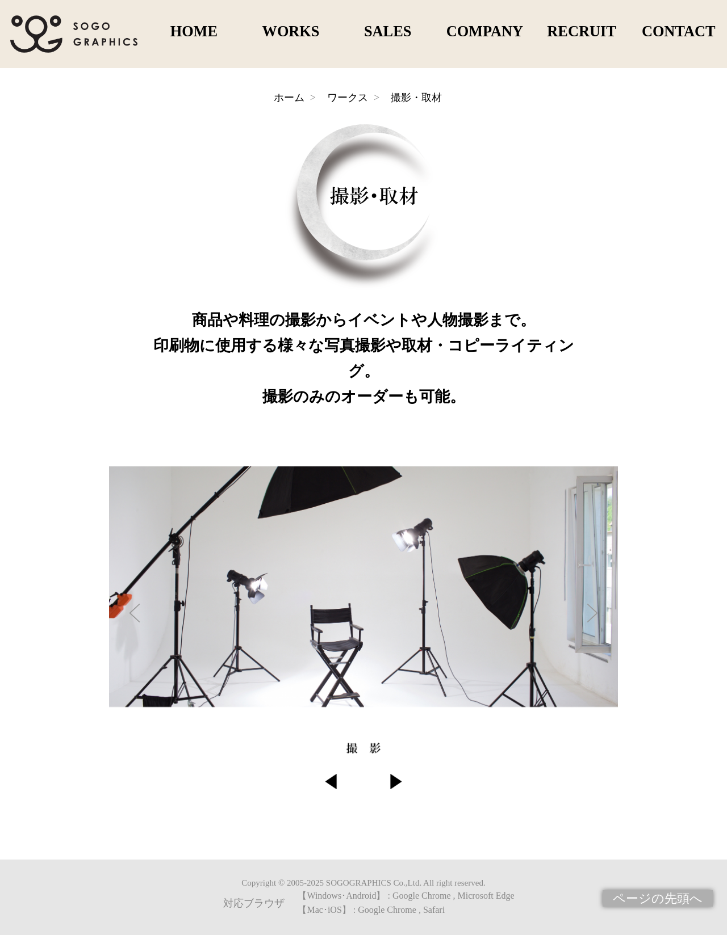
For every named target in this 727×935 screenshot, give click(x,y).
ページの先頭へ (658, 898)
